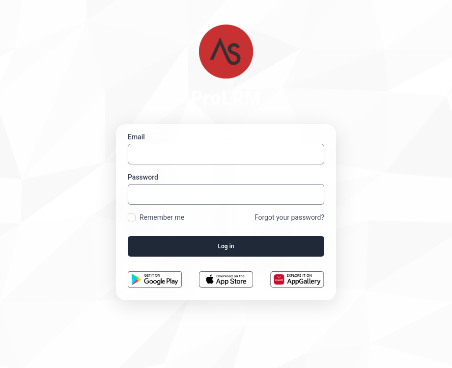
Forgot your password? (289, 217)
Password (143, 177)
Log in (226, 246)
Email (136, 137)
